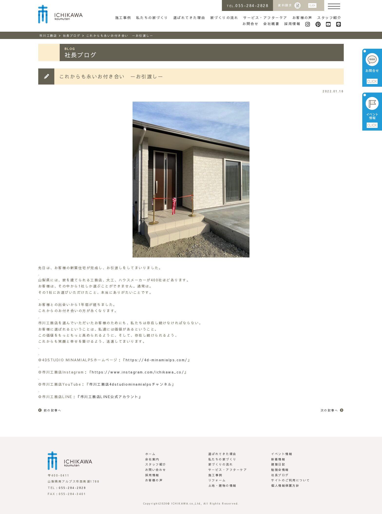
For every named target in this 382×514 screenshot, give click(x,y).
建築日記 (278, 464)
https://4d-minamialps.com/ (157, 359)
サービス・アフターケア (265, 17)
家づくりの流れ (224, 17)
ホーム (150, 454)
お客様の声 (302, 17)
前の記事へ (53, 410)
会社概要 (271, 23)
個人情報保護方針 (285, 485)
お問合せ (250, 23)
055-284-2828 (72, 488)
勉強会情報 (280, 470)
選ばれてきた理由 (189, 17)
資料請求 (285, 5)
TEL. (247, 5)
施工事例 (123, 17)
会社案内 (152, 459)
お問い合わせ (155, 470)
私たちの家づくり (152, 17)
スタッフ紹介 (329, 17)
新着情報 (278, 459)
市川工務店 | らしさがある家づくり (60, 14)
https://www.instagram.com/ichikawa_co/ (138, 372)
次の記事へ (329, 410)
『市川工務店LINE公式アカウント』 (109, 396)
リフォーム (217, 480)
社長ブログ (280, 475)
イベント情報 (281, 454)
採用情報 (292, 23)
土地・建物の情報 (222, 485)
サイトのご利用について (290, 480)
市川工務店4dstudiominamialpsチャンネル (130, 384)
